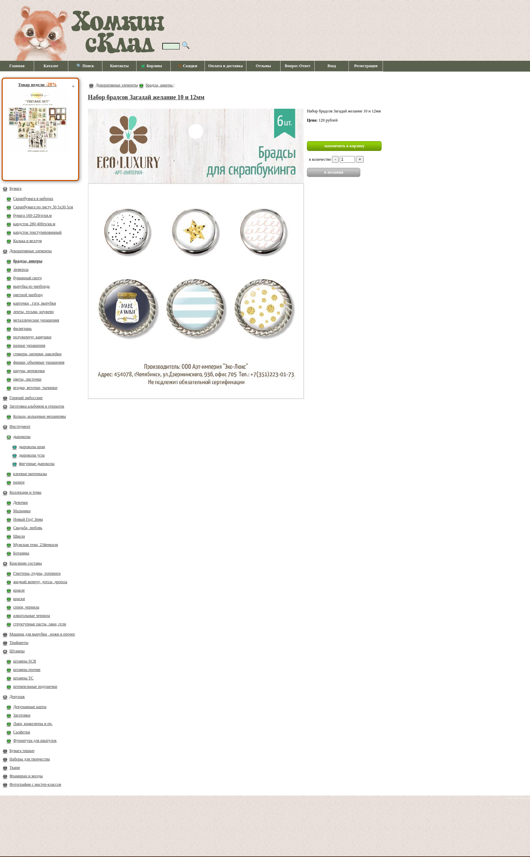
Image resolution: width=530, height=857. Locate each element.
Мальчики (21, 511)
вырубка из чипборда (31, 286)
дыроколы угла (32, 455)
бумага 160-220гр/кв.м (32, 215)
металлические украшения (36, 320)
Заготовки (21, 715)
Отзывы (263, 65)
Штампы (17, 651)
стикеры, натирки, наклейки (37, 354)
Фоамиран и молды (26, 776)
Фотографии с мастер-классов (35, 784)
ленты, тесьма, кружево (33, 311)
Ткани (14, 767)
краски (19, 598)
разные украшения (29, 345)
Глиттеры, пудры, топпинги (37, 573)
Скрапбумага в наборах (33, 198)
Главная (17, 65)
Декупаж (17, 696)
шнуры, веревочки (29, 370)
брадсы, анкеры (27, 261)
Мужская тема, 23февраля (35, 544)
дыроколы (21, 436)
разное (19, 482)
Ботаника (21, 553)
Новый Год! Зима (28, 519)
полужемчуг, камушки (32, 337)
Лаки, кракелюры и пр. (33, 723)
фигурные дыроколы (36, 463)
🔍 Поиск (85, 65)
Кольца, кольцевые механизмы (39, 416)
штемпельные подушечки (35, 686)
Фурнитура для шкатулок (35, 740)
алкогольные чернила (31, 615)
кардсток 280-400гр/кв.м (34, 224)
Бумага (15, 188)
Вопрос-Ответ (297, 65)
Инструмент (19, 426)
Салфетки (21, 732)
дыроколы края (32, 446)
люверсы (20, 269)
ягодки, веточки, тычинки (35, 387)
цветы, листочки (27, 379)
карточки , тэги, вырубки (34, 303)
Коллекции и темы (25, 492)
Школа (19, 536)
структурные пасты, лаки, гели (39, 624)
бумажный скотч (27, 278)
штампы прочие (27, 669)
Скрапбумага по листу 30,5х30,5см (43, 207)
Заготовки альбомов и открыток (36, 406)
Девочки (20, 502)
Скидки (187, 65)
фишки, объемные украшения (39, 362)
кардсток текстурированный (37, 232)
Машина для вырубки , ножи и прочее (42, 634)
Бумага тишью (21, 750)
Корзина (151, 66)
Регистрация (366, 65)
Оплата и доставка (225, 65)
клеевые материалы (30, 473)
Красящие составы (25, 563)
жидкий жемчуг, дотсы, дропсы (40, 581)
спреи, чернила (26, 607)
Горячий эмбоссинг (26, 397)
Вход (332, 65)
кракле (19, 590)
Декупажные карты (29, 706)
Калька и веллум (27, 240)
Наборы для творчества (29, 759)
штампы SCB (24, 661)
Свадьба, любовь (27, 527)
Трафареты (18, 642)
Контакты (119, 65)
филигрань (22, 328)
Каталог (51, 65)
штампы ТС (23, 678)
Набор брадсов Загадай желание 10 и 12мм (146, 97)
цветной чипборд (28, 294)
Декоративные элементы (30, 251)
